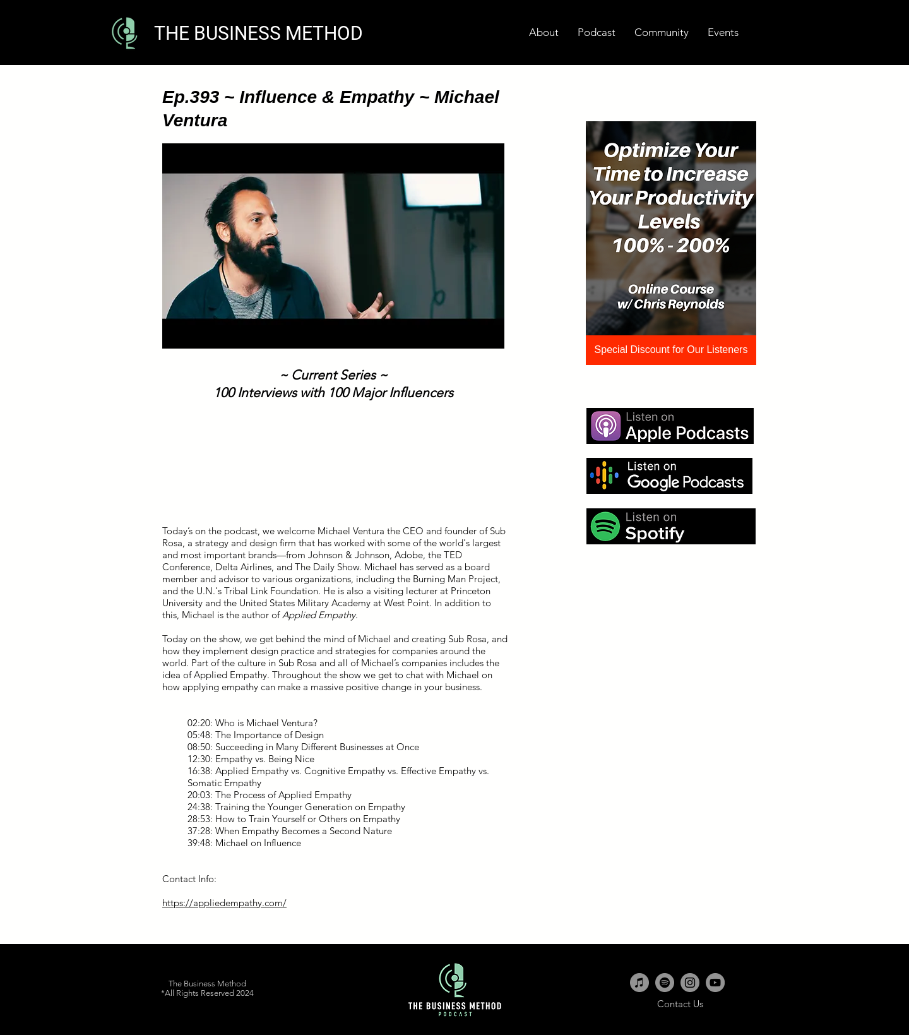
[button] (723, 32)
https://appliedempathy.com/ (224, 903)
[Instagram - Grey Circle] (689, 982)
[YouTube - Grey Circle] (715, 982)
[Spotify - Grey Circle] (664, 982)
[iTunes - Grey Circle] (639, 982)
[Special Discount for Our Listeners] (671, 350)
